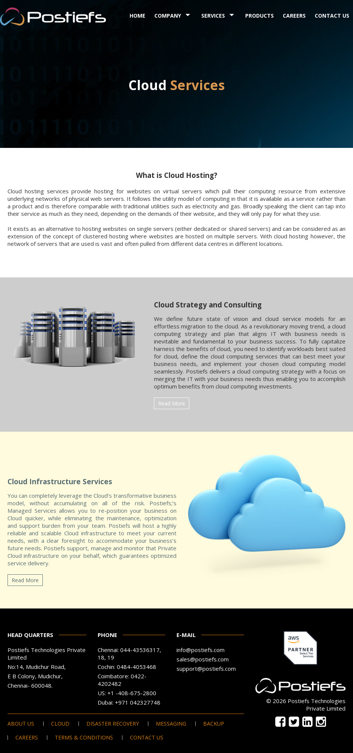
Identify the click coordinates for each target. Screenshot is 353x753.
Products (259, 15)
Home (137, 15)
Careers (294, 15)
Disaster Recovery (112, 723)
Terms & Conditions (84, 737)
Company (167, 15)
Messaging (171, 723)
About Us (21, 723)
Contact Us (332, 15)
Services (213, 15)
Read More (171, 403)
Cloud (60, 723)
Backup (213, 723)
